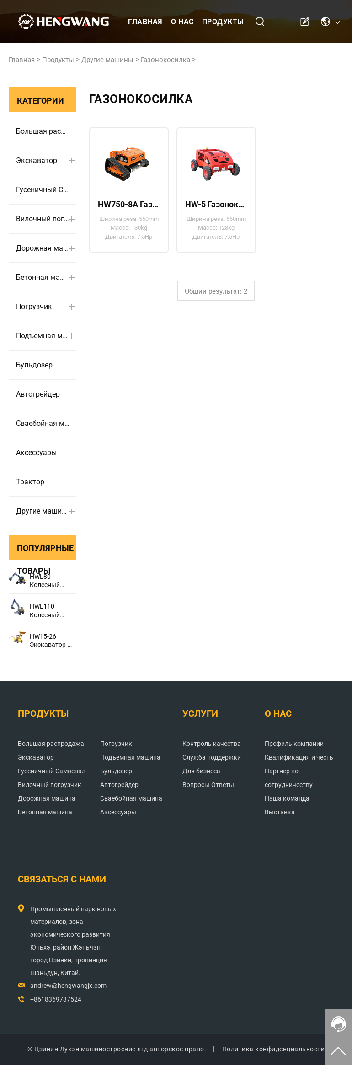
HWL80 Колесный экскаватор (47, 581)
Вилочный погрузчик (42, 219)
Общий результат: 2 (216, 291)
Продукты (223, 21)
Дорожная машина (42, 248)
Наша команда (287, 798)
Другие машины (107, 60)
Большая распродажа (42, 131)
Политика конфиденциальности (273, 1049)
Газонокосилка (165, 60)
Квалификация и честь (299, 757)
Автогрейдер (38, 394)
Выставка (280, 812)
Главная (145, 21)
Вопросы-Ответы (208, 784)
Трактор (30, 481)
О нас (182, 21)
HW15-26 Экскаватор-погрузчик (49, 641)
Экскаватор (36, 160)
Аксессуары (36, 452)
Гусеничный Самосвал (42, 189)
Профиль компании (294, 743)
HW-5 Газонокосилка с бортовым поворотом (216, 204)
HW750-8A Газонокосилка (129, 204)
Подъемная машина (42, 335)
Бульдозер (34, 365)
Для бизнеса (201, 771)
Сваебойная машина (42, 423)
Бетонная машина (42, 277)
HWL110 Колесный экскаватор (47, 611)
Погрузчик (34, 306)
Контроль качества (211, 743)
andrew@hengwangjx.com (68, 985)
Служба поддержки (211, 757)
